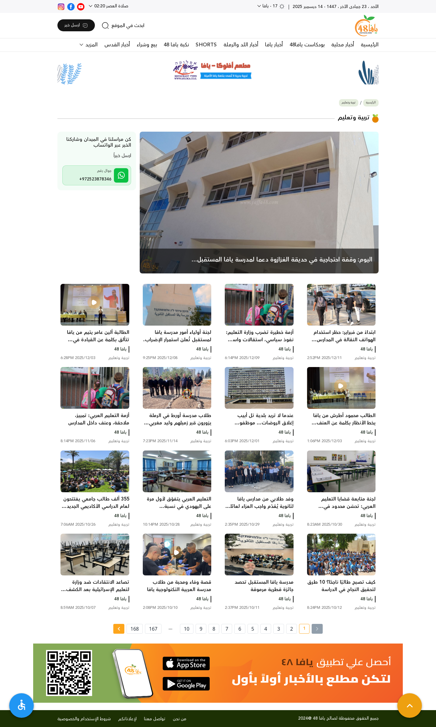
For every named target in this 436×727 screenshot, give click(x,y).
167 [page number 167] (153, 628)
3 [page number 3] (278, 628)
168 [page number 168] (134, 628)
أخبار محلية (342, 45)
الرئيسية (370, 45)
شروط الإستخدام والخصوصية (84, 719)
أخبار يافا (274, 45)
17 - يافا (273, 6)
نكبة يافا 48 (176, 45)
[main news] (259, 202)
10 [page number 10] (186, 628)
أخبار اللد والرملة (241, 45)
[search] (123, 25)
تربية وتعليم (349, 102)
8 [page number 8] (213, 628)
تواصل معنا (154, 719)
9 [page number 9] (201, 628)
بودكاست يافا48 (307, 45)
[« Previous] (317, 629)
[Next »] (118, 629)
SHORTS (206, 45)
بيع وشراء (147, 45)
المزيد (91, 45)
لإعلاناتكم (127, 719)
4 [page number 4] (265, 628)
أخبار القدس (117, 45)
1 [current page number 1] (302, 629)
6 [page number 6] (239, 628)
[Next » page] (118, 629)
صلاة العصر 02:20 (110, 6)
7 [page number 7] (226, 628)
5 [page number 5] (252, 628)
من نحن (179, 719)
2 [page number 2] (291, 628)
